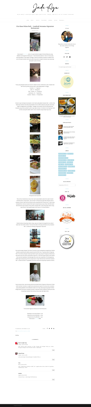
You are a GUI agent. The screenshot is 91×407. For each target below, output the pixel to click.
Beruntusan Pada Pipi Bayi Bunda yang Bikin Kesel (68, 127)
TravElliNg (61, 155)
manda (20, 373)
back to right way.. (22, 342)
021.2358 (37, 318)
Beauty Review (62, 166)
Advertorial (61, 160)
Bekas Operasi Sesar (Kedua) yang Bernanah (69, 132)
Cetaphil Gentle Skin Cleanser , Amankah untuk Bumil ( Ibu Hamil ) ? (69, 137)
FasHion (68, 162)
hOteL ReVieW (61, 170)
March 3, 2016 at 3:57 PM (22, 364)
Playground (61, 168)
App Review (70, 170)
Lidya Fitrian (21, 353)
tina (19, 363)
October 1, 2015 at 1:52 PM (22, 355)
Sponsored (61, 162)
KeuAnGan (70, 166)
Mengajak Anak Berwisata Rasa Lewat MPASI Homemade (67, 116)
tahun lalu (25, 54)
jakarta (25, 331)
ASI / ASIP (69, 160)
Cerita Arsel (67, 164)
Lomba (28, 331)
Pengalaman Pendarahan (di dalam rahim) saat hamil (68, 143)
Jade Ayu (20, 405)
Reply (53, 350)
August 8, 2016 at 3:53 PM (22, 375)
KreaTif (69, 153)
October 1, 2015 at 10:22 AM (23, 344)
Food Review (20, 331)
